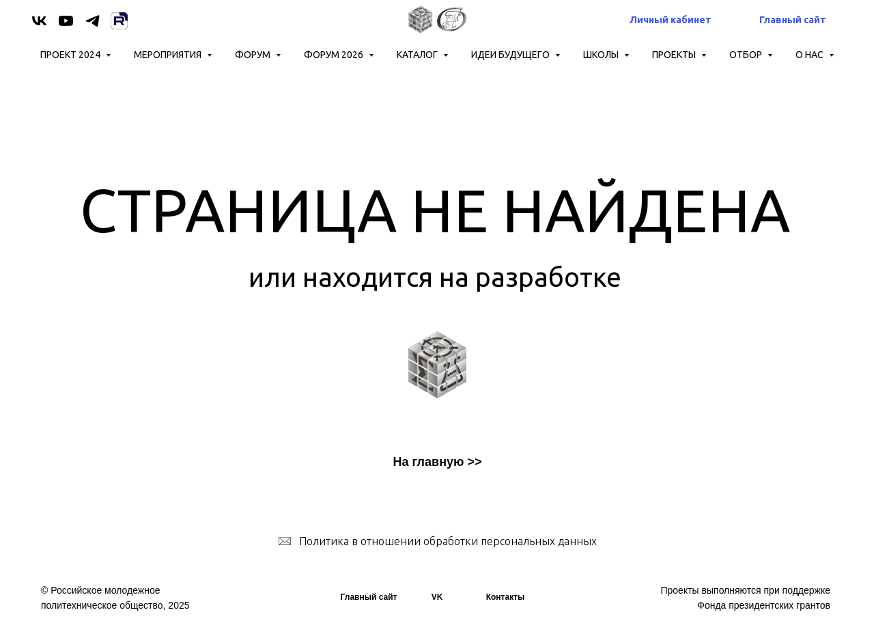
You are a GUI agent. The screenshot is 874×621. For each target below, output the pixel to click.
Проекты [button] (675, 54)
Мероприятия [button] (168, 54)
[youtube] (65, 20)
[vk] (39, 20)
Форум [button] (253, 54)
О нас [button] (810, 54)
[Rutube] (119, 20)
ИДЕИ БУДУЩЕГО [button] (511, 54)
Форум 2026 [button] (334, 54)
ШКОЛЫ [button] (602, 54)
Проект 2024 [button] (71, 54)
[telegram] (92, 20)
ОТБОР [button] (746, 54)
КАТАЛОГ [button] (418, 54)
